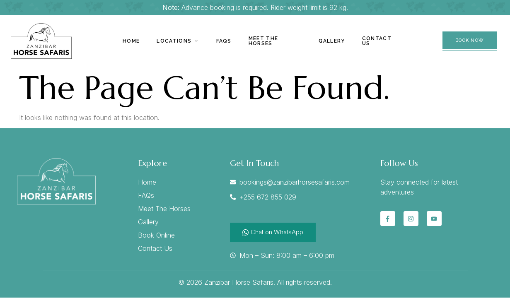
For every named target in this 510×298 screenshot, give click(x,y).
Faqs (223, 41)
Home (131, 41)
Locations (178, 41)
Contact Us (376, 41)
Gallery (332, 41)
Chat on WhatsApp (272, 232)
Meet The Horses (262, 41)
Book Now (469, 40)
